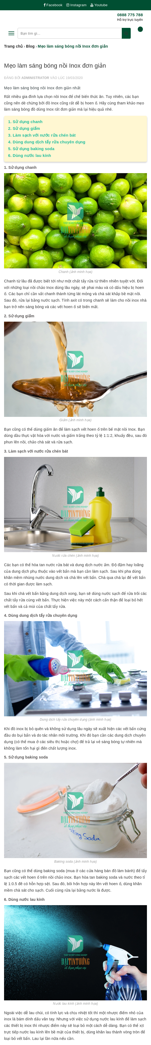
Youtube (99, 5)
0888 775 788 (130, 14)
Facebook (53, 5)
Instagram (76, 5)
